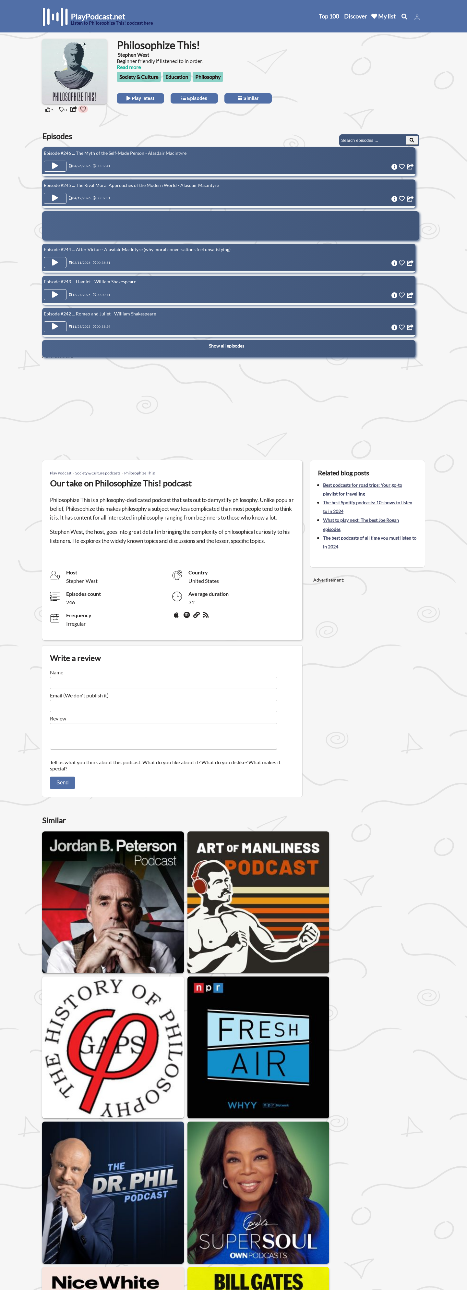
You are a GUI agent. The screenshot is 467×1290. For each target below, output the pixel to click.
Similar (248, 98)
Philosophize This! (139, 473)
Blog (48, 1269)
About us (112, 1226)
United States (177, 1222)
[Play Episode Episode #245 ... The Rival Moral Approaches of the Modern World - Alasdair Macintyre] (55, 196)
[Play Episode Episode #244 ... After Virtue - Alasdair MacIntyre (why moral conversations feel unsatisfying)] (55, 258)
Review (58, 718)
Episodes (194, 98)
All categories (58, 1252)
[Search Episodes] (412, 140)
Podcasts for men (169, 1180)
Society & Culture (138, 77)
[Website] (196, 617)
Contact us (114, 1235)
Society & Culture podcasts (97, 473)
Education (176, 77)
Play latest (140, 98)
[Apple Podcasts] (177, 617)
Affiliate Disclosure (123, 1252)
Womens (128, 1180)
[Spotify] (187, 617)
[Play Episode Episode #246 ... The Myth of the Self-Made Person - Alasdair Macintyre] (55, 166)
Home (50, 1226)
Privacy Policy (117, 1243)
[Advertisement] (367, 79)
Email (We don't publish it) (79, 695)
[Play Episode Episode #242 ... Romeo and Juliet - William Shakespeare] (55, 319)
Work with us (117, 1260)
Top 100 (329, 16)
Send (62, 786)
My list (383, 16)
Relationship (213, 1180)
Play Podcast (60, 473)
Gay (102, 1180)
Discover (355, 16)
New (48, 1235)
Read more (129, 67)
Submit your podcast (66, 1260)
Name (56, 672)
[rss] (206, 617)
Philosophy (208, 77)
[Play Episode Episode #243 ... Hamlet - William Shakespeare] (55, 289)
